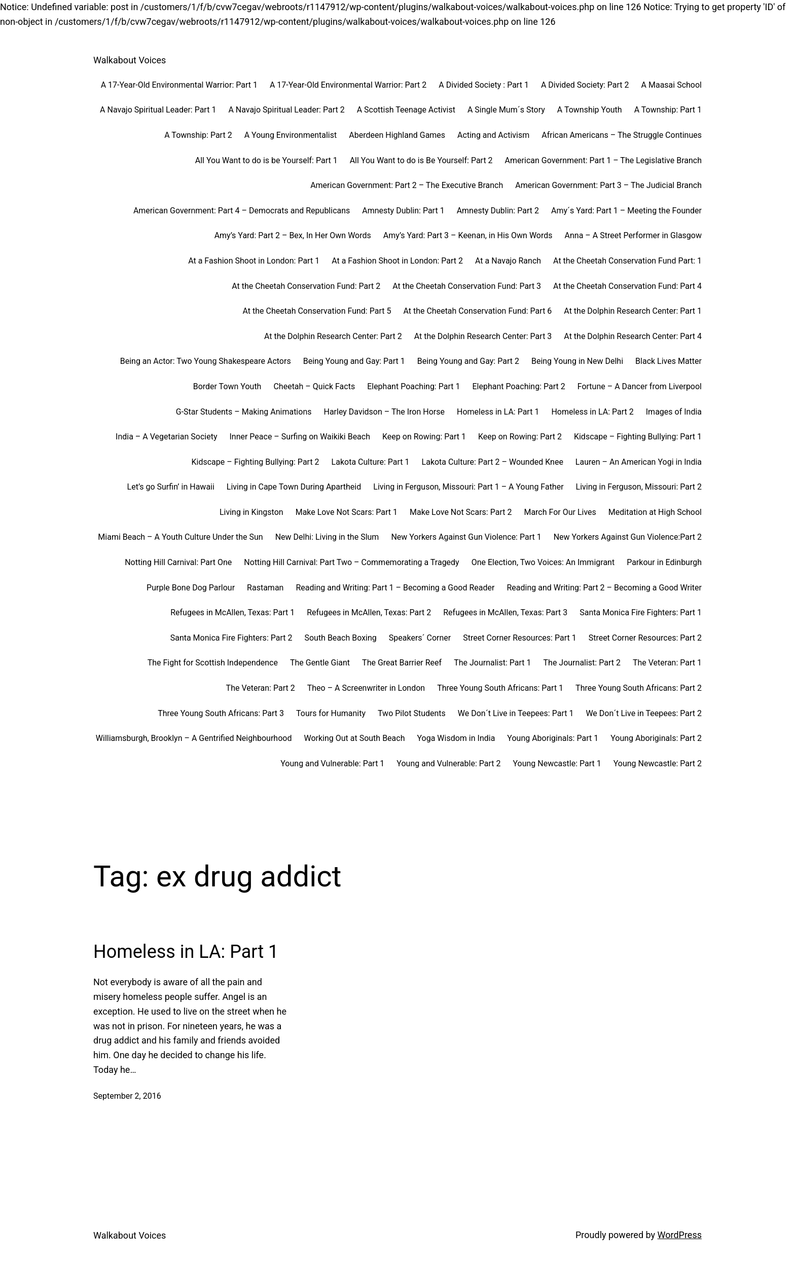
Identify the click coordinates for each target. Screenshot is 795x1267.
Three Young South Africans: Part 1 (500, 688)
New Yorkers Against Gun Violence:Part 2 (628, 537)
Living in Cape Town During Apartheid (294, 487)
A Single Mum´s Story (506, 110)
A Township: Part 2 (198, 135)
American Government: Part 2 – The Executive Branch (406, 185)
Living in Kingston (251, 512)
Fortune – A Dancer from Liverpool (639, 386)
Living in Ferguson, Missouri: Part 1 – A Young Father (468, 487)
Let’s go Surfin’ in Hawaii (170, 487)
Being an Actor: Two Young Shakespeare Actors (205, 361)
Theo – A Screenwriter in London (366, 688)
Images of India (674, 412)
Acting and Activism (493, 135)
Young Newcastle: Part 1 (557, 763)
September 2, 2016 (127, 1096)
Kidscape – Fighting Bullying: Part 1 (638, 436)
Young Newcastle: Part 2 (657, 763)
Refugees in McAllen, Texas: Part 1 (232, 612)
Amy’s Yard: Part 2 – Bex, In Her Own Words (292, 235)
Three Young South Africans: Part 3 (221, 713)
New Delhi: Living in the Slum (327, 537)
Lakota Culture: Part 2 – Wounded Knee (492, 462)
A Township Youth (589, 110)
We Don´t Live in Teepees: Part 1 (516, 713)
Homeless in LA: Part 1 (498, 412)
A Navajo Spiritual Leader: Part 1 (158, 110)
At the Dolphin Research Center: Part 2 (333, 336)
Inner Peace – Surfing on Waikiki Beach (299, 436)
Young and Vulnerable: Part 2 (448, 763)
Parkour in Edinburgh (664, 562)
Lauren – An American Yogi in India (638, 462)
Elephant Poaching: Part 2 (518, 386)
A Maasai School (671, 85)
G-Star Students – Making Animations (244, 412)
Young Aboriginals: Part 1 (552, 738)
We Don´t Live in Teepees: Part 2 (644, 713)
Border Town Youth (227, 386)
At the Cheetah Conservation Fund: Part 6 (477, 311)
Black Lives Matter (668, 361)
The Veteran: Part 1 (667, 662)
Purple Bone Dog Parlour (191, 587)
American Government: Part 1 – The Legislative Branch (603, 160)
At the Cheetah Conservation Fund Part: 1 (627, 261)
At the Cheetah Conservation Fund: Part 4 (627, 286)
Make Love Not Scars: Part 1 (346, 512)
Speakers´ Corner (420, 638)
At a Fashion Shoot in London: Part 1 (253, 261)
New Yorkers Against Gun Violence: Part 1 (466, 537)
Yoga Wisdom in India (456, 738)
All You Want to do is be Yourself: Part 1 (266, 160)
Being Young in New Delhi (577, 361)
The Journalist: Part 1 (492, 662)
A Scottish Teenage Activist (406, 110)
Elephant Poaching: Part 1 (413, 386)
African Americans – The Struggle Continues (621, 135)
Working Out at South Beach (354, 738)
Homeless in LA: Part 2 (592, 412)
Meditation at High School (655, 512)
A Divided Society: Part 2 (585, 85)
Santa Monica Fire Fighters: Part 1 (641, 612)
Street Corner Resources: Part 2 (645, 638)
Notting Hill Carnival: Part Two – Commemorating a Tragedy (351, 562)
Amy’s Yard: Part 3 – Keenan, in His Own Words (468, 235)
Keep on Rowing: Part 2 (520, 436)
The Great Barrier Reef (402, 662)
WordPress (680, 1234)
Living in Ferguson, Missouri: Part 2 (639, 487)
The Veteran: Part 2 (260, 688)
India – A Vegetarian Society (166, 436)
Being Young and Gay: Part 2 (468, 361)
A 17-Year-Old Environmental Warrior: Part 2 (348, 85)
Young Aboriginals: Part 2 (656, 738)
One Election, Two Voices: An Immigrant (543, 562)
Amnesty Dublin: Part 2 (498, 210)
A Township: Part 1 (668, 110)
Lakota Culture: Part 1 (371, 462)
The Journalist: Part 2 (582, 662)
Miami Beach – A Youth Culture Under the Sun (180, 537)
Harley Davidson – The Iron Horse (384, 412)
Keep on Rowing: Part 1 (424, 436)
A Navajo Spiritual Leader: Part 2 (286, 110)
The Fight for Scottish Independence (213, 662)
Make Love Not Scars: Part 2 (461, 512)
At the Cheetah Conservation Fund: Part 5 (317, 311)
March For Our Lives (560, 512)
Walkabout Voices (129, 60)
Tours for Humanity (331, 713)
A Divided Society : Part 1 (484, 85)
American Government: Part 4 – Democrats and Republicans (241, 210)
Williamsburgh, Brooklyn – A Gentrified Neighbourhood (194, 738)
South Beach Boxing (340, 638)
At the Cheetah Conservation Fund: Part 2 (306, 286)
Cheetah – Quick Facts (314, 386)
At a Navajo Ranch (508, 261)
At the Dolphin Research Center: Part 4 (633, 336)
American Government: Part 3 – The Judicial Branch (608, 185)
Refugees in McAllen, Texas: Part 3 (505, 612)
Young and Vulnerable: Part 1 (332, 763)
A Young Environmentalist (290, 135)
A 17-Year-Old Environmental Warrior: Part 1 (179, 85)
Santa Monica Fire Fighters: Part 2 (231, 638)
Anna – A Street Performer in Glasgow (633, 235)
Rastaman (265, 587)
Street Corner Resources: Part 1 (519, 638)
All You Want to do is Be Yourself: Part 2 (421, 160)
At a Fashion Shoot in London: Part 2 (397, 261)
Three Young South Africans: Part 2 (638, 688)
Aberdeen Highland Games (397, 135)
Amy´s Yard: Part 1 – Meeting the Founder (626, 210)
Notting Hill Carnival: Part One (178, 562)
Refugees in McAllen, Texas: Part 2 (369, 612)
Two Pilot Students (412, 713)
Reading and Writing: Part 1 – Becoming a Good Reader (395, 587)
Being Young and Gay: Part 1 (354, 361)
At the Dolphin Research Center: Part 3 (483, 336)
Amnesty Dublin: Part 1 (403, 210)
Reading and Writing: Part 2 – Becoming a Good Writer (604, 587)
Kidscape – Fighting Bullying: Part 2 (255, 462)
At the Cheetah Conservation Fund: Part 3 (466, 286)
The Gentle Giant (320, 662)
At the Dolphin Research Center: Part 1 (633, 311)
